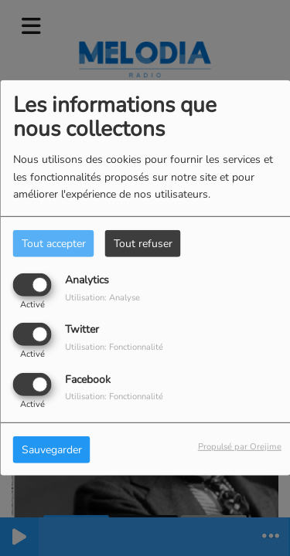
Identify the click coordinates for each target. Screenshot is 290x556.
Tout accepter (54, 243)
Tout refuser (143, 243)
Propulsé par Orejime (239, 446)
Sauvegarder (52, 449)
